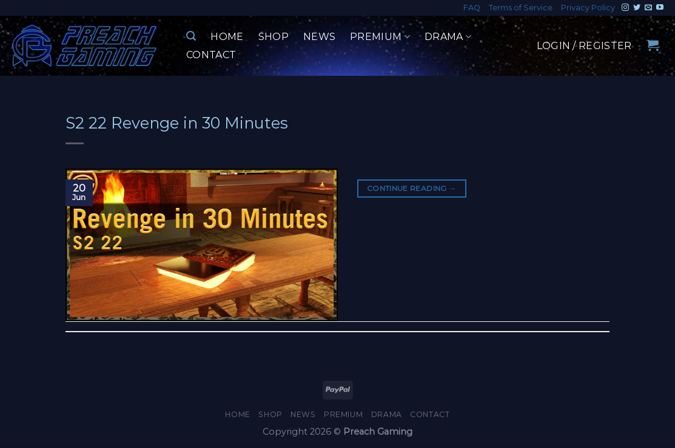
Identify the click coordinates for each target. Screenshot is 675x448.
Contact (211, 55)
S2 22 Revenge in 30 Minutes (176, 122)
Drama (448, 37)
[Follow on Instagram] (625, 8)
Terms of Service (520, 7)
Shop (273, 36)
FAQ (471, 7)
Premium (380, 37)
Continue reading (412, 188)
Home (226, 36)
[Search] (191, 36)
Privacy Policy (588, 7)
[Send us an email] (648, 8)
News (319, 36)
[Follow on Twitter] (636, 8)
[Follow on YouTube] (659, 8)
